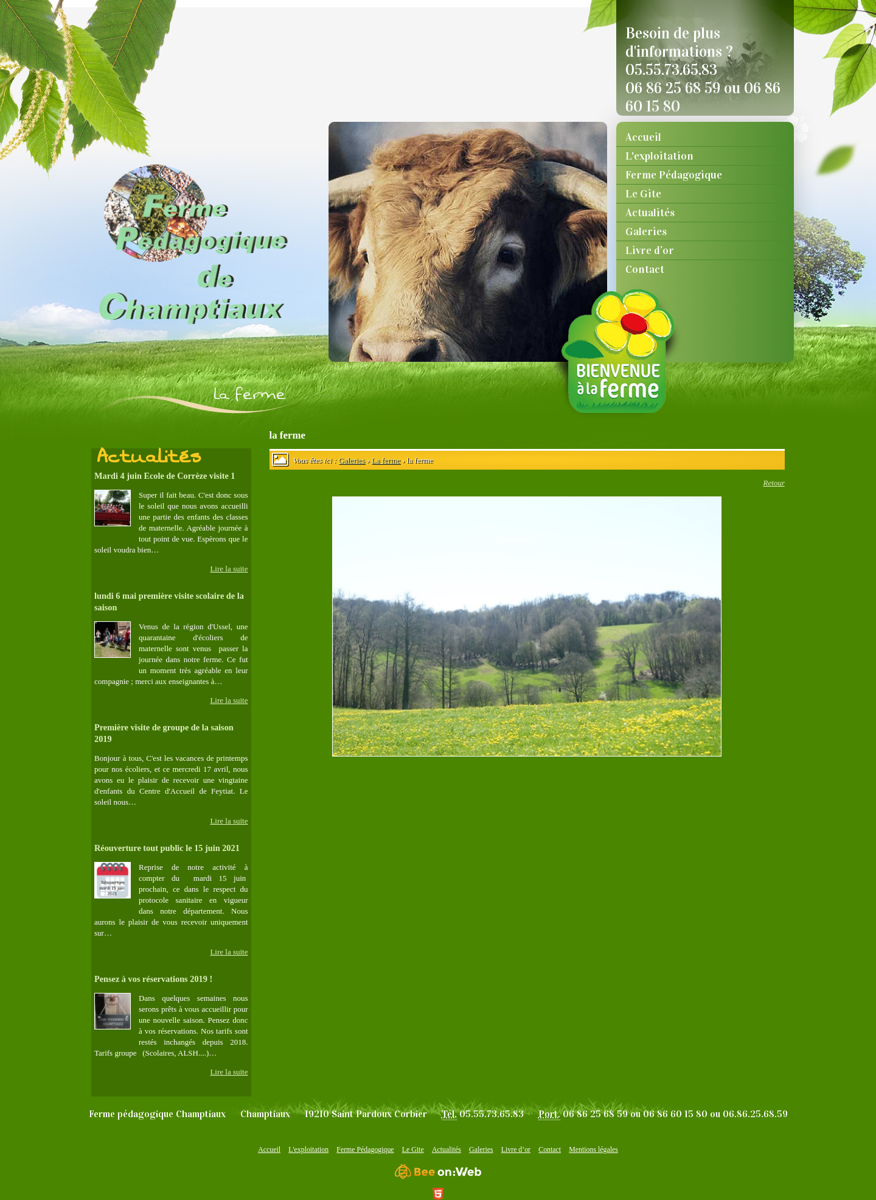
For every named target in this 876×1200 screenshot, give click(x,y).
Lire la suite (229, 568)
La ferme (386, 460)
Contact (644, 269)
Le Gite (643, 193)
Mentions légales (593, 1149)
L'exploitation (659, 156)
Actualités (650, 212)
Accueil (643, 137)
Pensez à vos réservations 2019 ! (153, 979)
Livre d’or (649, 250)
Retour (774, 482)
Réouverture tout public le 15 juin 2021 (167, 848)
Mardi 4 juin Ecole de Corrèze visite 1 (164, 476)
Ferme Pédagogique (673, 175)
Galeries (646, 231)
